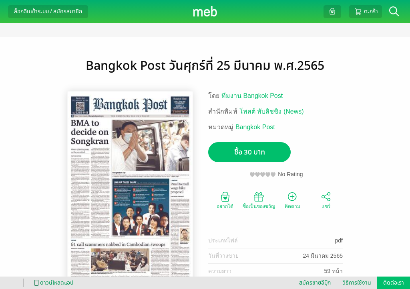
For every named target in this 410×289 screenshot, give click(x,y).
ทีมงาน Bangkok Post (252, 95)
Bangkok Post (255, 127)
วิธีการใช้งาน (357, 283)
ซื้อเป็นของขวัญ (259, 200)
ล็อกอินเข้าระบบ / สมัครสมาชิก (48, 11)
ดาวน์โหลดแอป (52, 283)
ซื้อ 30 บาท (249, 152)
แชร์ (326, 200)
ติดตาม (292, 200)
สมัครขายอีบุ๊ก (315, 283)
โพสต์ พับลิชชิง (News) (271, 111)
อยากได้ (225, 200)
